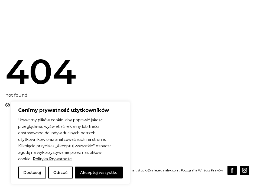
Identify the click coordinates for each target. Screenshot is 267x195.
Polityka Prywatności (52, 159)
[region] (70, 142)
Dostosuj (32, 172)
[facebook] (232, 170)
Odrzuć (60, 172)
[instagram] (244, 170)
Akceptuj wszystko (99, 172)
